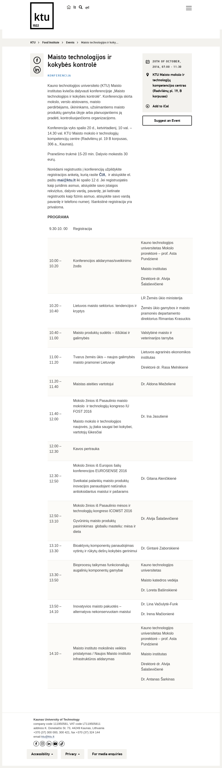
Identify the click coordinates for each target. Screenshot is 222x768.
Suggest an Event (167, 120)
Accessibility (42, 754)
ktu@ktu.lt (47, 736)
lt (74, 7)
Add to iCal (161, 106)
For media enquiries (107, 754)
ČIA (102, 175)
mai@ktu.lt (66, 180)
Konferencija (59, 75)
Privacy (72, 754)
